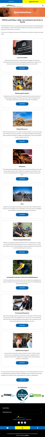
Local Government (22, 57)
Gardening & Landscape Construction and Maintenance (22, 277)
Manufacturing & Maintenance (22, 240)
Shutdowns (22, 166)
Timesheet (11, 1)
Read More (22, 68)
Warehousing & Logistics (22, 93)
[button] (2, 396)
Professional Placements (22, 313)
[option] (10, 395)
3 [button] (23, 402)
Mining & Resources (22, 129)
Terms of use (28, 433)
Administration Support (22, 350)
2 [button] (21, 402)
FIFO (22, 204)
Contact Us (22, 379)
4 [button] (24, 402)
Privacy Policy (35, 433)
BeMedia (27, 435)
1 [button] (20, 402)
